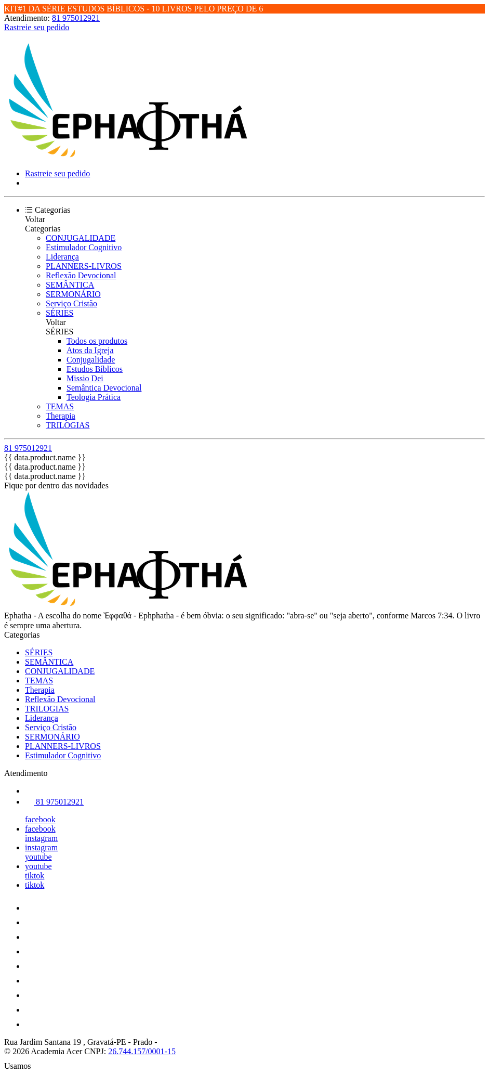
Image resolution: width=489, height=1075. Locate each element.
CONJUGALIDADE (80, 238)
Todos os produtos (97, 340)
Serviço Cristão (71, 303)
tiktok (34, 875)
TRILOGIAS (67, 425)
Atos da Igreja (90, 350)
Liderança (62, 256)
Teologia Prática (94, 397)
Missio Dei (85, 378)
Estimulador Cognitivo (84, 247)
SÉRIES (59, 312)
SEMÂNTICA (70, 284)
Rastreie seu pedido (36, 27)
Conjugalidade (91, 359)
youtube (38, 856)
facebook (40, 819)
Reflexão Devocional (81, 275)
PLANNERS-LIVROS (84, 266)
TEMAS (60, 406)
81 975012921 (76, 18)
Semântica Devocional (104, 387)
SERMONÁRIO (73, 294)
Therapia (60, 415)
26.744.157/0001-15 (142, 1051)
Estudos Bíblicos (95, 369)
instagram (41, 838)
